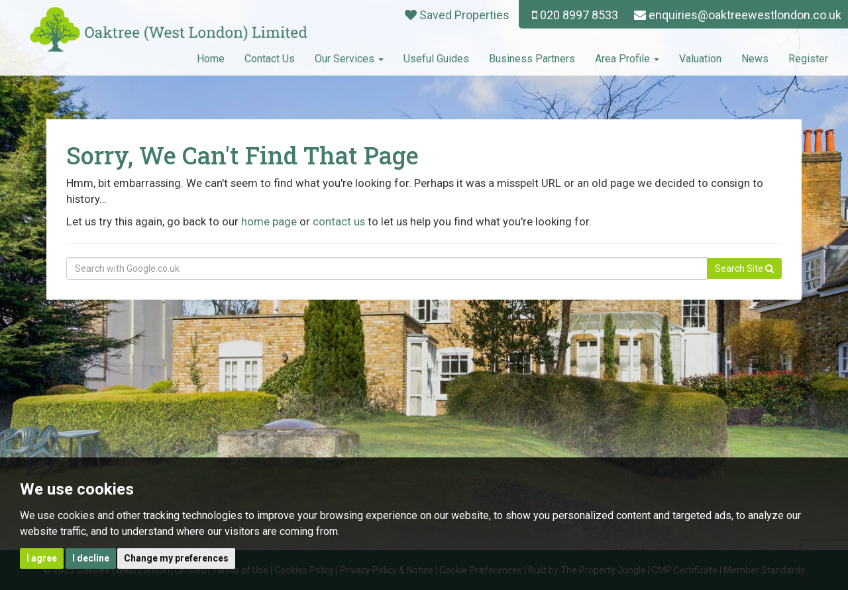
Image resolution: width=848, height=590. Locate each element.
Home (211, 58)
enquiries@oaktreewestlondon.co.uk (737, 15)
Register (808, 58)
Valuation (700, 58)
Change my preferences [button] (176, 558)
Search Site (744, 268)
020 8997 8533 (575, 15)
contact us (339, 221)
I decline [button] (90, 558)
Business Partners (532, 58)
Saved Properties (457, 15)
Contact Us (269, 58)
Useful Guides (436, 58)
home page (269, 221)
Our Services (349, 58)
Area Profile (627, 58)
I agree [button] (41, 558)
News (754, 58)
